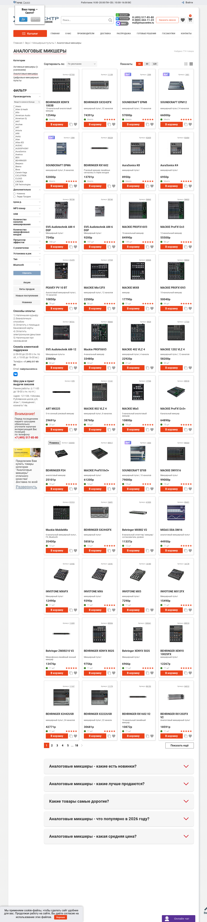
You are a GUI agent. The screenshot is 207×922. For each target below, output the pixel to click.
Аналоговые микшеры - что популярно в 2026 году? (99, 819)
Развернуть (26, 486)
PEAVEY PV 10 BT (56, 287)
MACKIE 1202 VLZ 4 (172, 349)
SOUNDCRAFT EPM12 (173, 102)
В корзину (57, 124)
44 (139, 64)
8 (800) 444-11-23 (143, 20)
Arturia (19, 131)
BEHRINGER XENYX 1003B (57, 104)
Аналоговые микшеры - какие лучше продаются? (97, 783)
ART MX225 (53, 408)
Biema (18, 167)
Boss (18, 170)
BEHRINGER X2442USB (60, 714)
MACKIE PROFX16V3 (134, 226)
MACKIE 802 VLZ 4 (95, 408)
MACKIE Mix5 (130, 408)
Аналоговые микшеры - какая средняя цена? (92, 836)
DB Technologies (23, 185)
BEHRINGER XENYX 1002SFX (172, 652)
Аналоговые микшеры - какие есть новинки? (92, 766)
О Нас (68, 33)
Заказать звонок (167, 20)
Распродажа (124, 33)
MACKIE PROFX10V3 (172, 287)
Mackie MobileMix (57, 529)
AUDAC (19, 146)
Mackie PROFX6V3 (95, 349)
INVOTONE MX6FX (57, 591)
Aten (18, 140)
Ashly (18, 137)
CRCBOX (19, 182)
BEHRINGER (21, 161)
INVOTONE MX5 (131, 591)
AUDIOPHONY (22, 149)
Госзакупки (168, 33)
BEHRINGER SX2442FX (97, 529)
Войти (189, 2)
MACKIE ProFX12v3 (172, 226)
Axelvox (19, 155)
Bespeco (19, 164)
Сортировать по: (54, 64)
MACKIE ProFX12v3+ (173, 408)
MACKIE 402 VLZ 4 (133, 349)
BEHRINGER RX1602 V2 (136, 714)
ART (17, 128)
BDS (17, 158)
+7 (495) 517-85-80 (26, 437)
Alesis (18, 106)
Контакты (186, 33)
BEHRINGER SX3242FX (97, 102)
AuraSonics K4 (169, 165)
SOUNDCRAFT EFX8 (134, 470)
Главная (55, 33)
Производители (85, 33)
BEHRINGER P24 (55, 470)
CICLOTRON (21, 176)
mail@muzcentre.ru (143, 23)
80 (147, 64)
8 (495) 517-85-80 (143, 17)
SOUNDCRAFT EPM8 (134, 102)
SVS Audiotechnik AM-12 (61, 349)
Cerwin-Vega (21, 173)
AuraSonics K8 (131, 165)
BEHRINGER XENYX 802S (99, 650)
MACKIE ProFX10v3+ (96, 470)
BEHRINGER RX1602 (96, 165)
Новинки (27, 302)
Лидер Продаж (24, 197)
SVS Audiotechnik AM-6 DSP (98, 228)
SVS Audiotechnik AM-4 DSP (60, 228)
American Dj (21, 119)
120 (154, 64)
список (186, 64)
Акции (26, 282)
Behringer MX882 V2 (134, 529)
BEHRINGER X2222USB (98, 714)
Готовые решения (146, 33)
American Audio (23, 115)
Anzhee (19, 125)
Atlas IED (20, 143)
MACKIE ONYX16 (170, 470)
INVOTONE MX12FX (172, 591)
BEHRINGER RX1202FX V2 (174, 715)
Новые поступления (27, 295)
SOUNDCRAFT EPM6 (58, 165)
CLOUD (19, 179)
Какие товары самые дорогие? (79, 801)
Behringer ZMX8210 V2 (60, 650)
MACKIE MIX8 (130, 287)
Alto (17, 112)
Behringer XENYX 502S (136, 650)
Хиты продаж (27, 289)
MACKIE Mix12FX (94, 287)
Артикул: (69, 74)
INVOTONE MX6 (93, 591)
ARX (18, 134)
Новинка (21, 194)
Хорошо (60, 917)
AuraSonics (21, 152)
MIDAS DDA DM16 (171, 529)
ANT (18, 122)
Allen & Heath (22, 109)
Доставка (105, 33)
